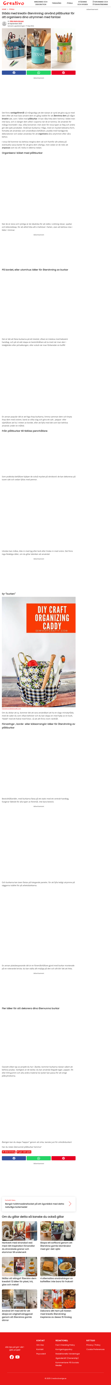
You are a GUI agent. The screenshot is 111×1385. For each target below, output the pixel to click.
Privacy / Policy (93, 1345)
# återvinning (8, 1151)
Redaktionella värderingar (68, 1353)
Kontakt (39, 1349)
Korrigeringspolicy (64, 1349)
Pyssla (70, 3)
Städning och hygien (82, 3)
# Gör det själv (24, 1151)
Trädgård (56, 3)
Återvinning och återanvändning (100, 3)
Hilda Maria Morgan (17, 21)
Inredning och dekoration (40, 3)
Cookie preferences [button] (95, 1349)
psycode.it (41, 1353)
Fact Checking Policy (65, 1345)
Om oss (40, 1345)
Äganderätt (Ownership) (67, 1358)
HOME (4, 9)
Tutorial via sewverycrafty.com (11, 709)
